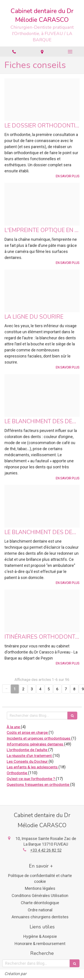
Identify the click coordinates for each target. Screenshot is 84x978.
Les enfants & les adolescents (32, 767)
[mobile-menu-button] (70, 51)
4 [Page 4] (40, 689)
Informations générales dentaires (35, 744)
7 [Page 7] (66, 689)
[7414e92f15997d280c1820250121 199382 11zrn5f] (42, 395)
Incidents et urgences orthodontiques (39, 738)
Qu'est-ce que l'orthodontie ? (31, 778)
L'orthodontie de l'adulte (27, 750)
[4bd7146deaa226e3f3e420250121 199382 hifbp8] (42, 204)
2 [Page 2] (23, 689)
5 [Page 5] (49, 689)
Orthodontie (17, 773)
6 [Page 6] (57, 689)
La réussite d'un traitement (30, 755)
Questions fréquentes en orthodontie (38, 784)
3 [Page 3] (32, 689)
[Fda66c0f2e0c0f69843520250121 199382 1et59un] (42, 506)
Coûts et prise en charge (28, 732)
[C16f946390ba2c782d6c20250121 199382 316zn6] (42, 291)
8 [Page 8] (74, 689)
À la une (14, 727)
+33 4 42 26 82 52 (46, 850)
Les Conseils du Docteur (28, 761)
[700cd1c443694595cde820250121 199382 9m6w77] (42, 611)
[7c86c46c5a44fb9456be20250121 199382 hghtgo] (42, 99)
